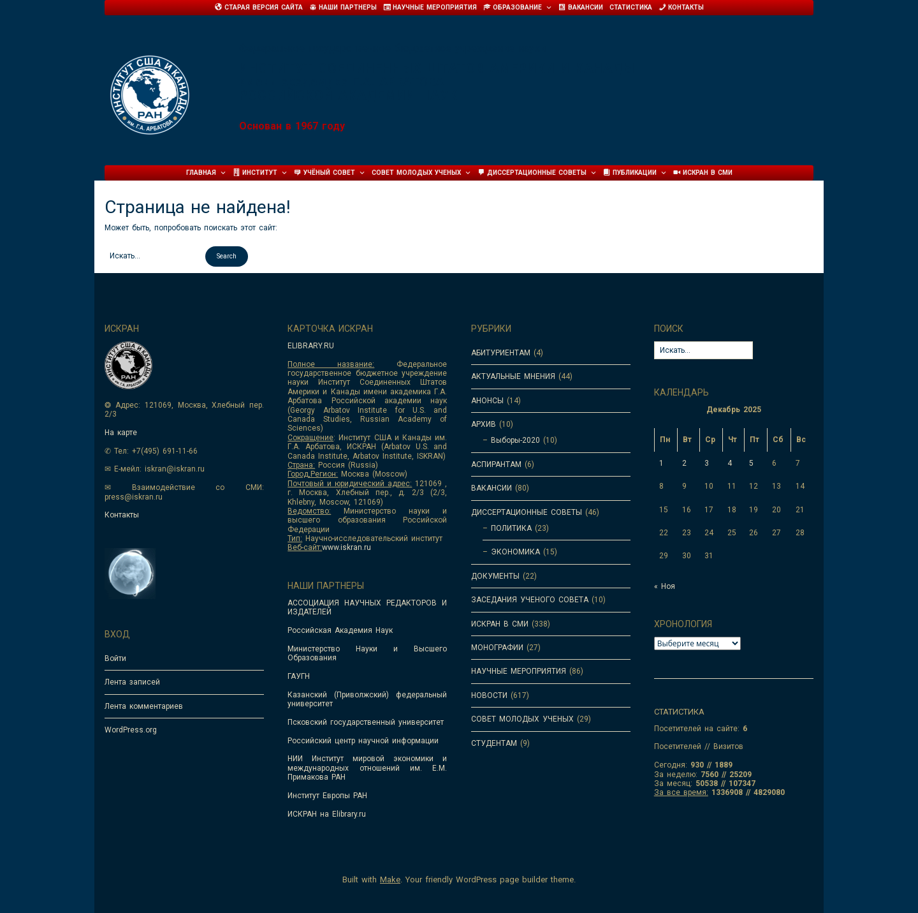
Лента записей (132, 682)
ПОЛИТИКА (511, 528)
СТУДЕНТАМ (494, 743)
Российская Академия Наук (340, 630)
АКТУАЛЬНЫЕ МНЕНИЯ (513, 376)
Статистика (630, 7)
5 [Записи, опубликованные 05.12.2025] (751, 463)
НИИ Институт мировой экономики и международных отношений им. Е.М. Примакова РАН (367, 768)
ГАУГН (299, 676)
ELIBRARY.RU (311, 345)
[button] (226, 256)
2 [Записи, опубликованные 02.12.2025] (684, 463)
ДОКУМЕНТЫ (495, 576)
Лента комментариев (144, 706)
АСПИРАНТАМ (496, 464)
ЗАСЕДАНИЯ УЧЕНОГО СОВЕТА (529, 599)
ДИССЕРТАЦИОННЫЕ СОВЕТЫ (526, 512)
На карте (121, 432)
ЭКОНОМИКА (515, 551)
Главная (206, 173)
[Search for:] (153, 256)
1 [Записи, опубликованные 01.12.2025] (661, 463)
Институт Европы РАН (327, 795)
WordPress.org (131, 729)
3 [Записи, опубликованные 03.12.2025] (706, 463)
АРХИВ (483, 424)
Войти (115, 658)
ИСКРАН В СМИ (499, 624)
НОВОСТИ (489, 695)
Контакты (122, 514)
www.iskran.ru (346, 547)
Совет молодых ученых (421, 173)
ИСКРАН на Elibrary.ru (327, 814)
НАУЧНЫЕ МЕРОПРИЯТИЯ (518, 671)
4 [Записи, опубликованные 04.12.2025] (729, 463)
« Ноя (664, 586)
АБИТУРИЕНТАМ (500, 352)
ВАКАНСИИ (491, 488)
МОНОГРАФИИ (497, 647)
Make (390, 879)
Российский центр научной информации (363, 740)
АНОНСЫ (487, 400)
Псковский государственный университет (366, 722)
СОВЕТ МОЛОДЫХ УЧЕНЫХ (522, 719)
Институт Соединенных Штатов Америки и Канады (437, 68)
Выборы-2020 (515, 440)
